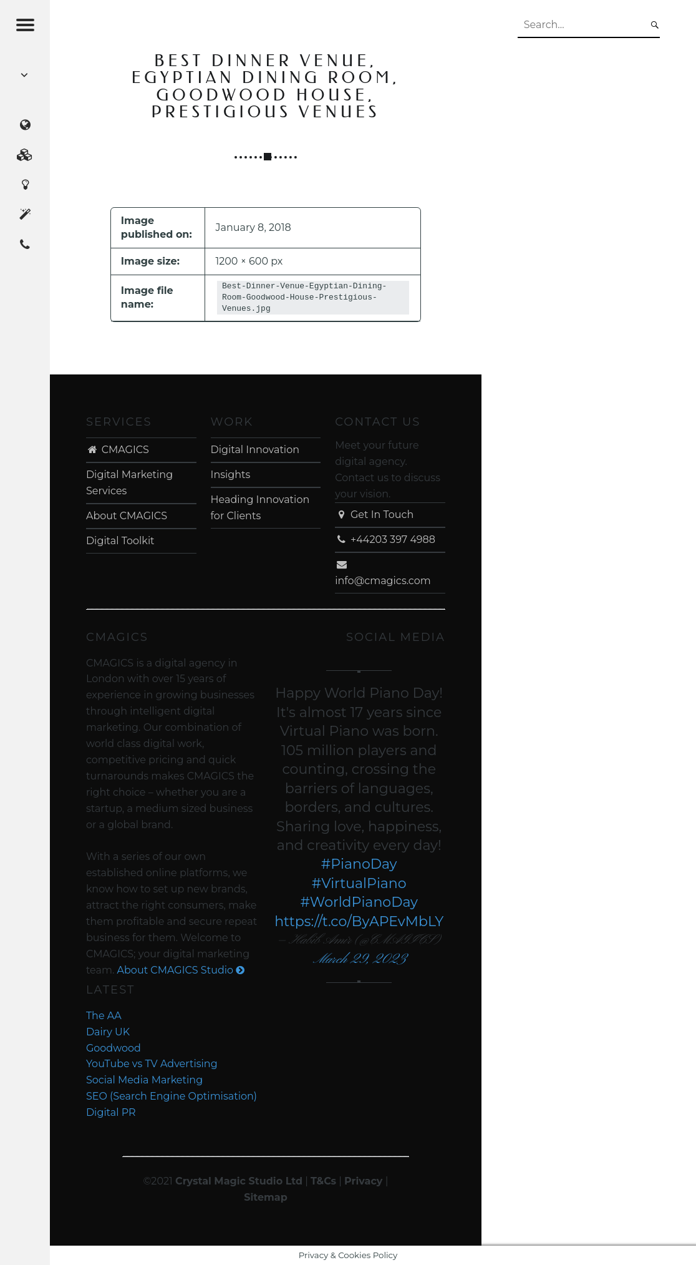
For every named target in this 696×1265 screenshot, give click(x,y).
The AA (104, 1016)
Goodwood (113, 1048)
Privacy (363, 1181)
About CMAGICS (126, 516)
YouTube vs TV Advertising (152, 1064)
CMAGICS (117, 450)
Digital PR (111, 1112)
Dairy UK (108, 1032)
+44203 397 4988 (385, 539)
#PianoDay (359, 864)
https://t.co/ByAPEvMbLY (358, 921)
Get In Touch (374, 514)
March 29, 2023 (358, 959)
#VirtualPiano (359, 883)
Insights (231, 475)
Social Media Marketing (144, 1080)
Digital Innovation (255, 450)
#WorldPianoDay (359, 902)
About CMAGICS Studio (181, 970)
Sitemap (266, 1197)
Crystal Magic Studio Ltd (238, 1181)
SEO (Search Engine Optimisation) (171, 1096)
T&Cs (323, 1181)
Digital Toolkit (120, 541)
